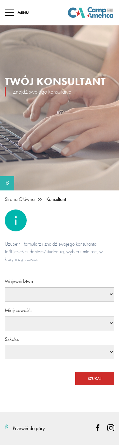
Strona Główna (20, 199)
